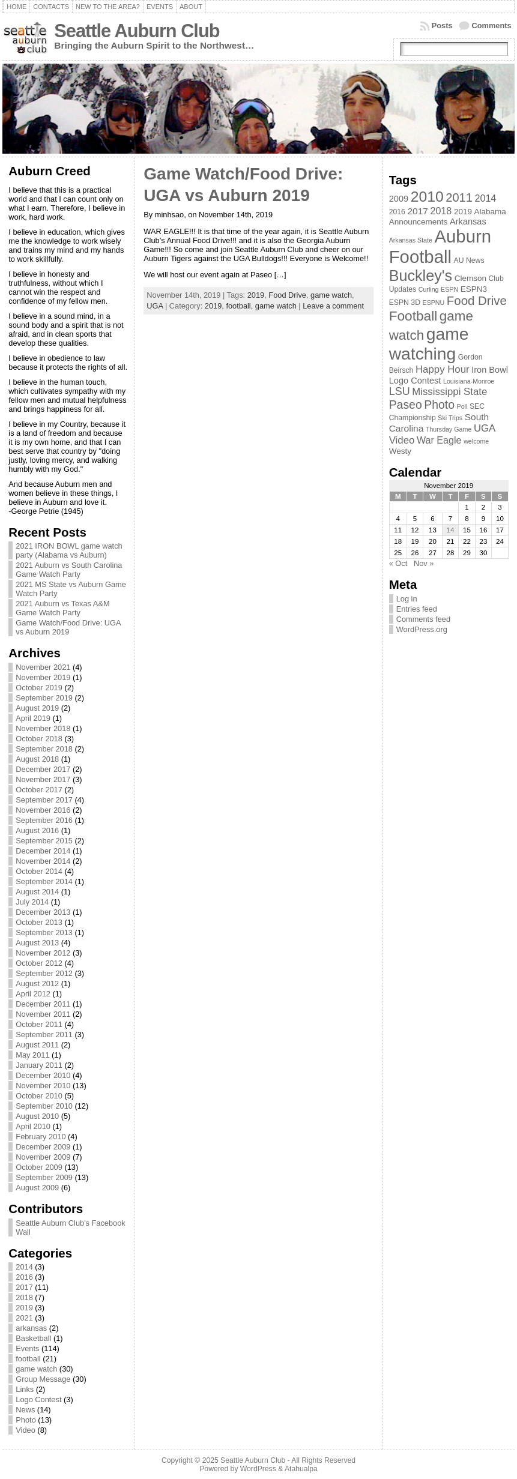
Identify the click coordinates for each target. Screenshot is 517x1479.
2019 (24, 1307)
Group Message (43, 1379)
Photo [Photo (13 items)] (439, 404)
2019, (215, 305)
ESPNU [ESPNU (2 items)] (434, 302)
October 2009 (39, 1167)
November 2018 (43, 728)
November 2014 (43, 861)
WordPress (258, 1469)
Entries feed (416, 608)
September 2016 (44, 820)
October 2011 (39, 1024)
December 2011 (43, 1003)
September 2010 (44, 1105)
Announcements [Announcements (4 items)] (418, 221)
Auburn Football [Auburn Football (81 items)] (440, 246)
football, (240, 305)
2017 (24, 1287)
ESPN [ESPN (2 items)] (449, 289)
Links (25, 1389)
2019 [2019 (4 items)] (463, 211)
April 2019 (33, 718)
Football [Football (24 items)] (413, 316)
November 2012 (43, 952)
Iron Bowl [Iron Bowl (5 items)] (489, 370)
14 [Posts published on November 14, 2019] (451, 530)
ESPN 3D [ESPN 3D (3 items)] (404, 302)
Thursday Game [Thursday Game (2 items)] (448, 429)
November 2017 (43, 779)
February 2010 (40, 1136)
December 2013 (43, 912)
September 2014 (44, 881)
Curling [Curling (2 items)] (429, 289)
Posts (442, 25)
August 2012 (37, 983)
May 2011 (32, 1054)
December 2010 (43, 1075)
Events (27, 1348)
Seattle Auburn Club (136, 30)
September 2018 (44, 748)
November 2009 (43, 1156)
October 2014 (39, 871)
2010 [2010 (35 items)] (427, 196)
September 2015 (44, 840)
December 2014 (43, 850)
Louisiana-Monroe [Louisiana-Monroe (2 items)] (468, 381)
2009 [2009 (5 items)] (398, 198)
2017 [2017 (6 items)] (417, 211)
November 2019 (43, 677)
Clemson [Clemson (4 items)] (470, 278)
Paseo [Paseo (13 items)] (405, 404)
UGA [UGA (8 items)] (484, 428)
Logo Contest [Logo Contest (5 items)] (415, 380)
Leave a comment (333, 305)
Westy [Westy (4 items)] (400, 451)
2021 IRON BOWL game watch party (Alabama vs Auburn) (69, 550)
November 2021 (43, 667)
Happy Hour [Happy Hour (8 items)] (443, 369)
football (28, 1358)
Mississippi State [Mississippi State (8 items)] (449, 391)
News (25, 1409)
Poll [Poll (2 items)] (462, 406)
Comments (492, 25)
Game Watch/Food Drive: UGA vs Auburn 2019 (68, 627)
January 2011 (39, 1065)
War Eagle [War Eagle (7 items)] (439, 440)
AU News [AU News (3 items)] (469, 260)
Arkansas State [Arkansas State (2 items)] (410, 240)
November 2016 (43, 810)
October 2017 (39, 789)
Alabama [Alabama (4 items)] (490, 211)
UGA (155, 305)
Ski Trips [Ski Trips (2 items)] (450, 417)
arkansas (31, 1328)
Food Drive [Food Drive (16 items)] (477, 300)
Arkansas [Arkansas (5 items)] (468, 221)
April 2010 (33, 1126)
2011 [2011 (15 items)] (459, 197)
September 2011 (44, 1034)
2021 (24, 1317)
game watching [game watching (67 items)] (429, 343)
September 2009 (44, 1177)
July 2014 (32, 901)
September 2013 (44, 932)
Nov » (424, 563)
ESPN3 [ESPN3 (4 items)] (474, 289)
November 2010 (43, 1085)
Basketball (33, 1338)
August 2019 (37, 707)
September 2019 (44, 697)
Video (25, 1430)
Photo (25, 1419)
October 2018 (39, 738)
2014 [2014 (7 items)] (485, 198)
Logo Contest (38, 1399)
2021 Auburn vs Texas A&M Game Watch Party (62, 608)
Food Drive (287, 295)
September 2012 (44, 973)
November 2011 (43, 1014)
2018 (24, 1297)
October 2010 (39, 1095)
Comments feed (423, 619)
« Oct (398, 563)
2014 (24, 1266)
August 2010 (37, 1116)
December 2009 (43, 1146)
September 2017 (44, 799)
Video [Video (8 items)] (402, 440)
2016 (24, 1277)
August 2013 (37, 942)
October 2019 (39, 687)
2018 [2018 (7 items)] (441, 210)
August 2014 (37, 891)
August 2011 (37, 1044)
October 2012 (39, 963)
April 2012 (33, 993)
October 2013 (39, 922)
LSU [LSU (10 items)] (399, 391)
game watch (36, 1368)
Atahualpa (301, 1469)
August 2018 (37, 759)
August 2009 (37, 1187)
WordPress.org (421, 629)
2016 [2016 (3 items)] (397, 212)
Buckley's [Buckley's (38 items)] (420, 275)
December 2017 (43, 769)
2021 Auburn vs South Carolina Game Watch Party (69, 570)
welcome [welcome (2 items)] (476, 441)
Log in (406, 598)
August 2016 (37, 830)
